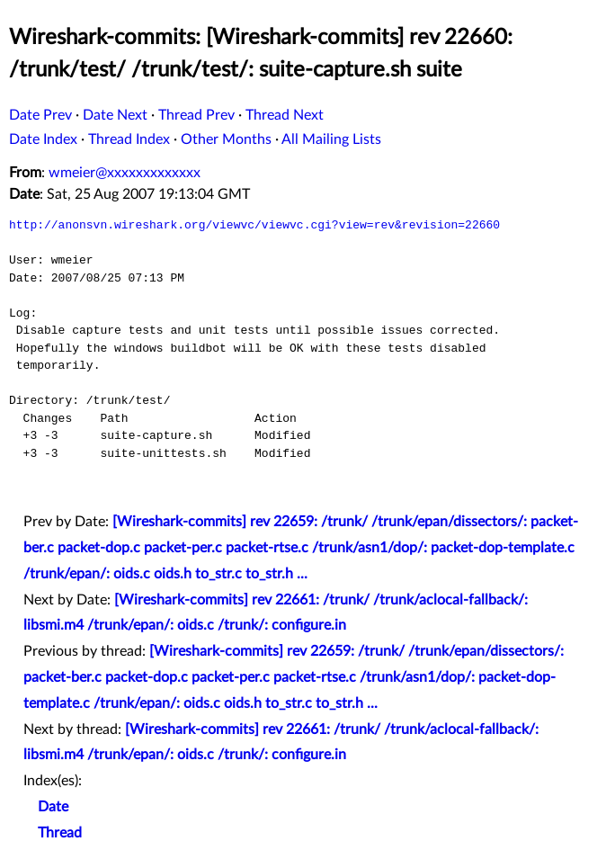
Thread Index (129, 139)
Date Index (43, 139)
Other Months (226, 139)
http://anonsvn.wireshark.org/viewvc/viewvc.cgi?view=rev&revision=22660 (254, 225)
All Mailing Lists (331, 139)
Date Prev (40, 115)
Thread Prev (196, 115)
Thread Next (284, 115)
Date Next (115, 115)
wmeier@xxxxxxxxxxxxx (124, 173)
